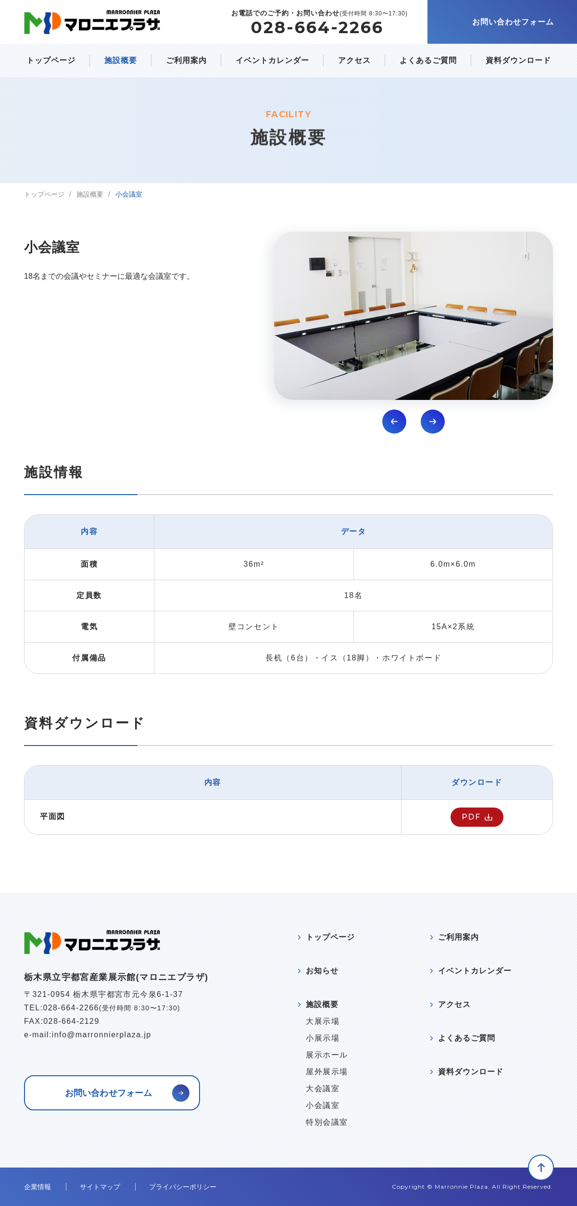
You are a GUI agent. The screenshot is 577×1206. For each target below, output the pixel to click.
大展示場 (322, 1021)
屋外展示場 (327, 1072)
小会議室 (322, 1105)
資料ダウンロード (518, 60)
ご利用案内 (186, 60)
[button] (394, 422)
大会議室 (322, 1089)
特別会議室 (327, 1122)
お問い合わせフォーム (513, 22)
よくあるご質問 (428, 60)
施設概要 (120, 60)
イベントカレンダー (272, 60)
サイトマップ (100, 1187)
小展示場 (322, 1038)
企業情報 (37, 1187)
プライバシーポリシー (182, 1187)
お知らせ (322, 971)
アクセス (354, 60)
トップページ (50, 60)
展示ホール (327, 1055)
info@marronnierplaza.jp (101, 1035)
